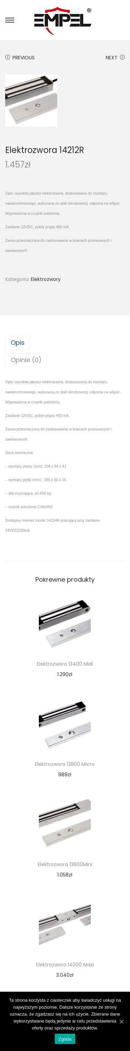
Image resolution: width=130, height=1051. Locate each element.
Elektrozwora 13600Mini (65, 864)
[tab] (65, 343)
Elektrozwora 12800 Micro (65, 764)
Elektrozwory (46, 279)
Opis (18, 342)
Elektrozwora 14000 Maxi (65, 964)
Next (115, 57)
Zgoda (64, 1039)
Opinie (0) (26, 360)
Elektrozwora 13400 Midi (65, 663)
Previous (20, 57)
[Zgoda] (121, 1021)
